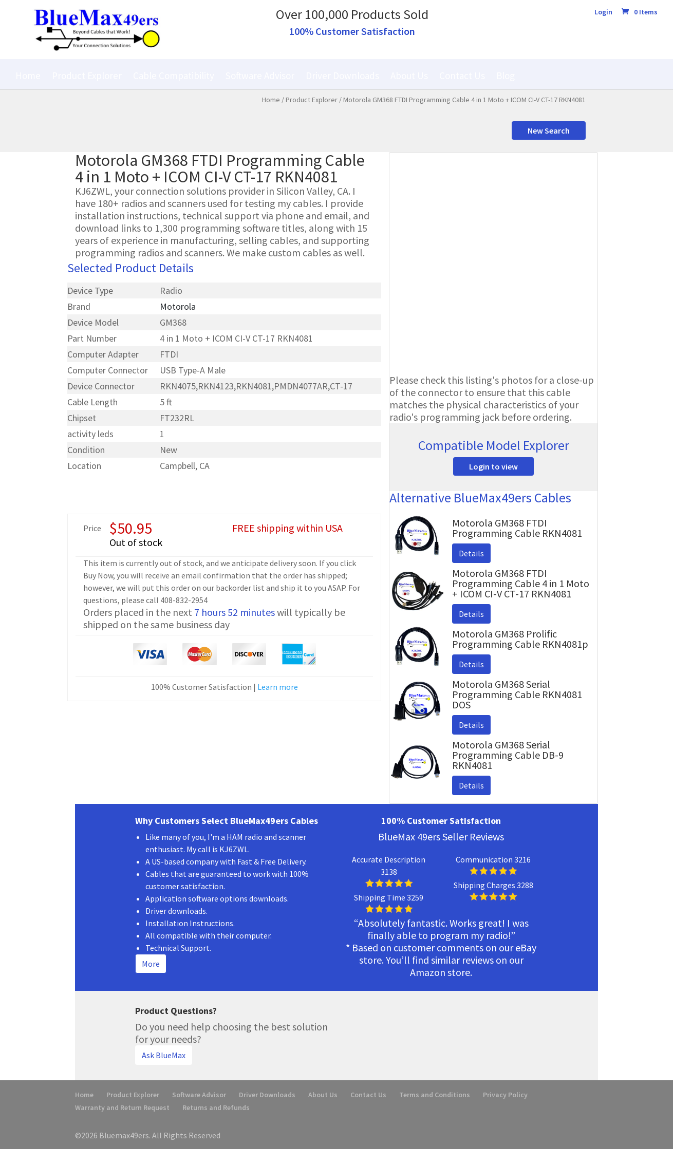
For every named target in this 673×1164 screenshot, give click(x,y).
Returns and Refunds (216, 1107)
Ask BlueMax (163, 1055)
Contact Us (462, 75)
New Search (549, 130)
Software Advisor (260, 75)
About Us (409, 75)
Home (28, 75)
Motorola (178, 306)
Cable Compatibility (173, 75)
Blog (505, 75)
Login (603, 12)
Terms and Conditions (434, 1094)
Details (471, 553)
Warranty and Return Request (122, 1107)
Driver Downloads (342, 75)
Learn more (277, 687)
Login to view (493, 466)
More (151, 964)
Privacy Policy (505, 1094)
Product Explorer (87, 75)
